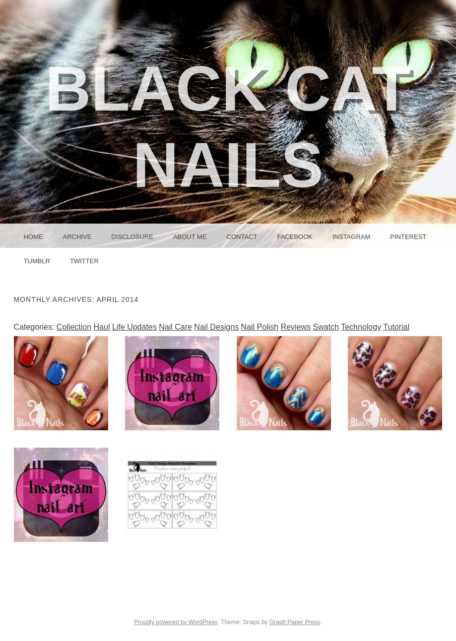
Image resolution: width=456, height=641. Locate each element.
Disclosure (132, 236)
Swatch (326, 327)
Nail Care (175, 327)
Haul (102, 327)
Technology (361, 327)
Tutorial (396, 327)
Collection (74, 327)
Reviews (296, 327)
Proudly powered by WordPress (176, 622)
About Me (190, 236)
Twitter (84, 261)
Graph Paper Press (295, 622)
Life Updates (134, 327)
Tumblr (37, 261)
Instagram (351, 236)
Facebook (295, 236)
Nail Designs (216, 327)
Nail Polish (260, 327)
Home (33, 236)
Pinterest (408, 236)
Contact (242, 236)
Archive (77, 236)
